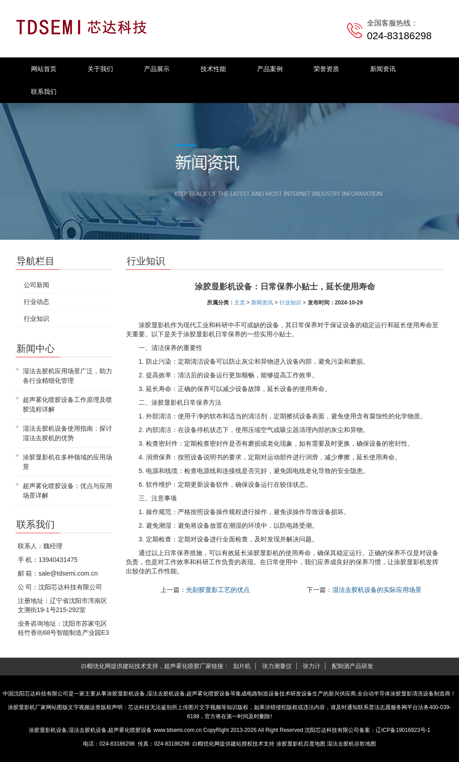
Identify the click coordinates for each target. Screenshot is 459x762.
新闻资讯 (383, 68)
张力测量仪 (277, 666)
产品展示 (157, 68)
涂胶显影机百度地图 (300, 744)
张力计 (311, 666)
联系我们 (44, 91)
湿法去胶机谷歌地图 (351, 744)
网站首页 (44, 68)
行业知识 (290, 302)
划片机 (242, 666)
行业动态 (36, 301)
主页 (239, 302)
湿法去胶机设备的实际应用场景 (377, 589)
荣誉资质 (326, 68)
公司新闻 (36, 284)
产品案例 (270, 68)
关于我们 (100, 68)
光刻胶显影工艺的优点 (218, 589)
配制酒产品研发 (352, 666)
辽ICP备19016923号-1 (403, 730)
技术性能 (213, 68)
